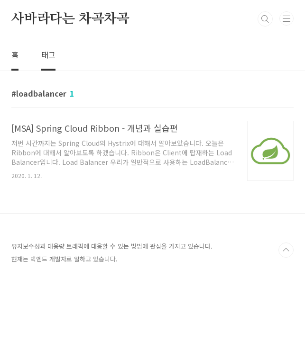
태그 (48, 54)
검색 (265, 19)
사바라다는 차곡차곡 (70, 19)
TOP (286, 250)
